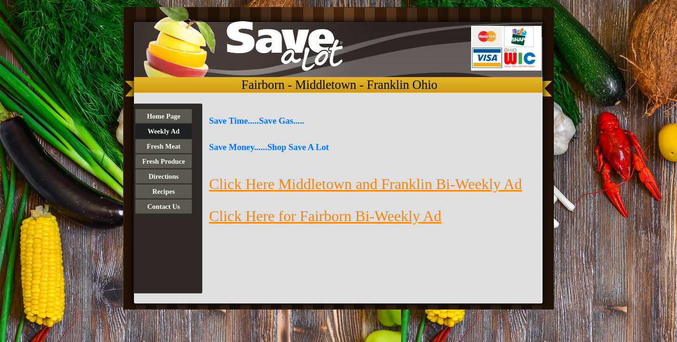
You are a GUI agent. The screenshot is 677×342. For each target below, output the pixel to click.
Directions (164, 176)
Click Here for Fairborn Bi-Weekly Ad (325, 215)
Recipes (163, 191)
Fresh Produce (163, 161)
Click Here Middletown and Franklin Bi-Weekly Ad (365, 183)
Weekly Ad (164, 131)
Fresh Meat (164, 146)
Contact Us (163, 206)
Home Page (163, 116)
